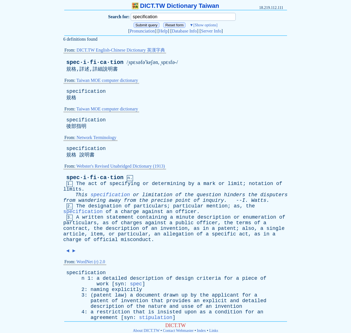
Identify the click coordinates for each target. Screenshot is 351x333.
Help (163, 31)
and (234, 301)
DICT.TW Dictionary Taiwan (175, 5)
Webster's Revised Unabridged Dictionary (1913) (120, 166)
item (97, 234)
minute (185, 217)
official (106, 239)
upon (191, 312)
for (228, 278)
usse (188, 306)
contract (75, 228)
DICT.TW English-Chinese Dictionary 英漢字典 (121, 50)
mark (209, 183)
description (214, 217)
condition (228, 312)
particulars (150, 206)
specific (224, 234)
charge (130, 211)
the (189, 195)
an (169, 211)
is (151, 312)
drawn (170, 295)
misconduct (136, 239)
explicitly (127, 289)
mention (217, 206)
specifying (124, 183)
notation (261, 183)
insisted (169, 312)
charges (131, 223)
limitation (157, 195)
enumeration (259, 217)
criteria (209, 278)
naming (100, 289)
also (248, 228)
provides (178, 301)
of (103, 183)
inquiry (213, 200)
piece (249, 278)
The (80, 183)
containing (152, 217)
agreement (104, 317)
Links (213, 331)
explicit (215, 301)
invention (173, 228)
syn (119, 284)
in (206, 228)
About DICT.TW (146, 331)
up (185, 295)
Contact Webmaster (178, 331)
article (74, 234)
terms (243, 223)
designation (104, 206)
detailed (115, 278)
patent (227, 228)
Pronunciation (142, 31)
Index (201, 331)
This (81, 195)
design (184, 278)
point (183, 200)
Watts (258, 200)
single (275, 228)
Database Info (184, 31)
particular (188, 206)
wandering (92, 200)
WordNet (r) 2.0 (90, 261)
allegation (178, 234)
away (115, 200)
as (237, 206)
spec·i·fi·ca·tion (94, 62)
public (184, 223)
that (157, 301)
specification (85, 91)
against (152, 211)
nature (157, 306)
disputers (274, 195)
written (93, 217)
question (209, 195)
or (146, 183)
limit (235, 183)
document (148, 295)
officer (186, 211)
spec (136, 284)
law (119, 295)
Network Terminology (96, 137)
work (103, 284)
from (69, 200)
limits (72, 189)
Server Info (211, 31)
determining (168, 183)
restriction (113, 312)
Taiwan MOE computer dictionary (107, 80)
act (92, 183)
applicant (225, 295)
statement (120, 217)
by (191, 183)
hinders (234, 195)
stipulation (156, 317)
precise (162, 200)
